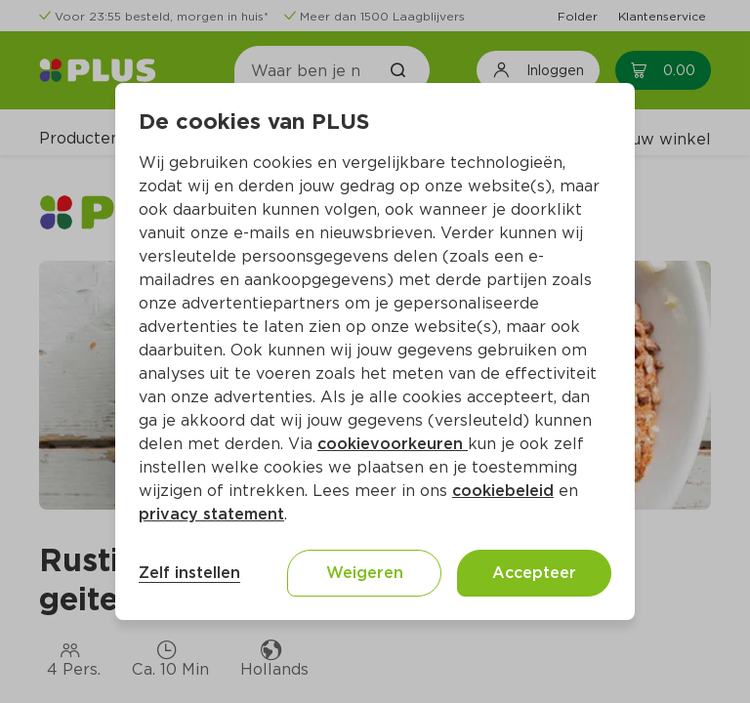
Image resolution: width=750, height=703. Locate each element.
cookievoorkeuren (392, 443)
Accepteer (534, 572)
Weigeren (364, 572)
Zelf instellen (189, 572)
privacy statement (211, 514)
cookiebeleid (503, 490)
